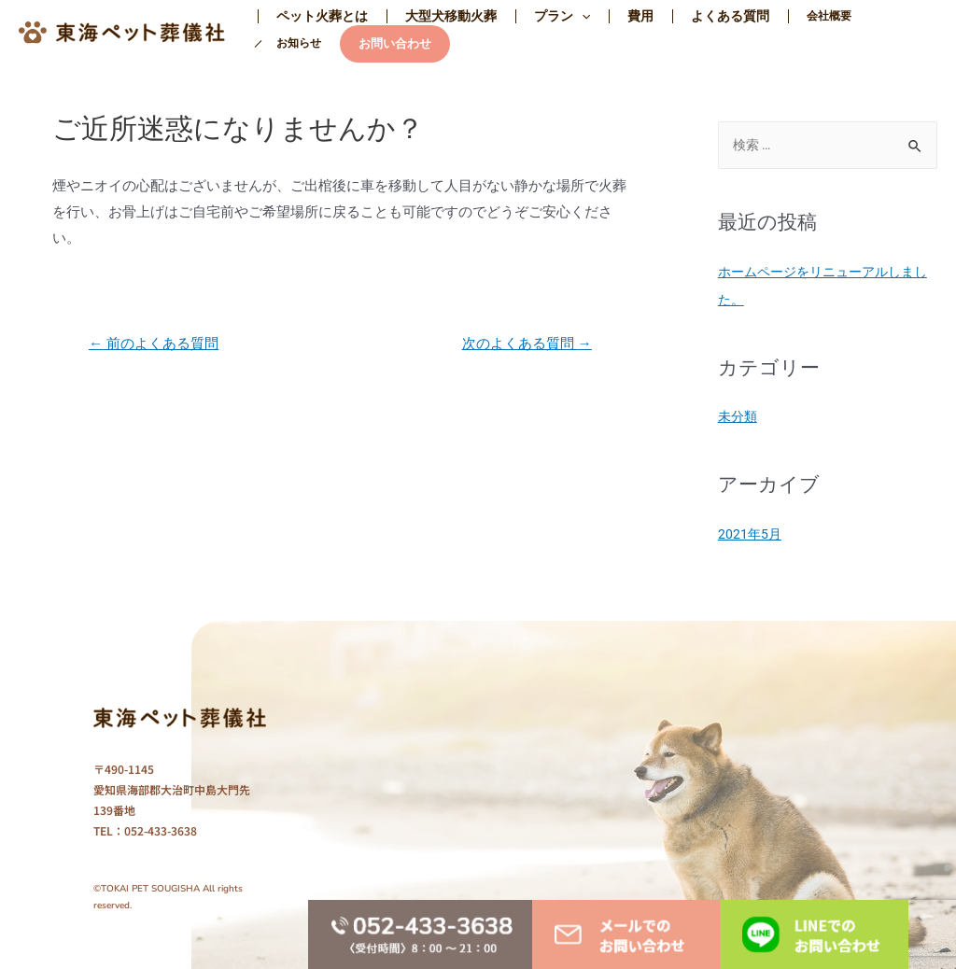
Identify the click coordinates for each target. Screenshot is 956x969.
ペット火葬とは (316, 15)
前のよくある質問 (159, 344)
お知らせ (832, 15)
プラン (534, 16)
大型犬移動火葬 (434, 15)
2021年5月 (750, 533)
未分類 (739, 416)
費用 (601, 15)
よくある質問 (679, 15)
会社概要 (765, 15)
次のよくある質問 (522, 344)
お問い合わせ (306, 43)
